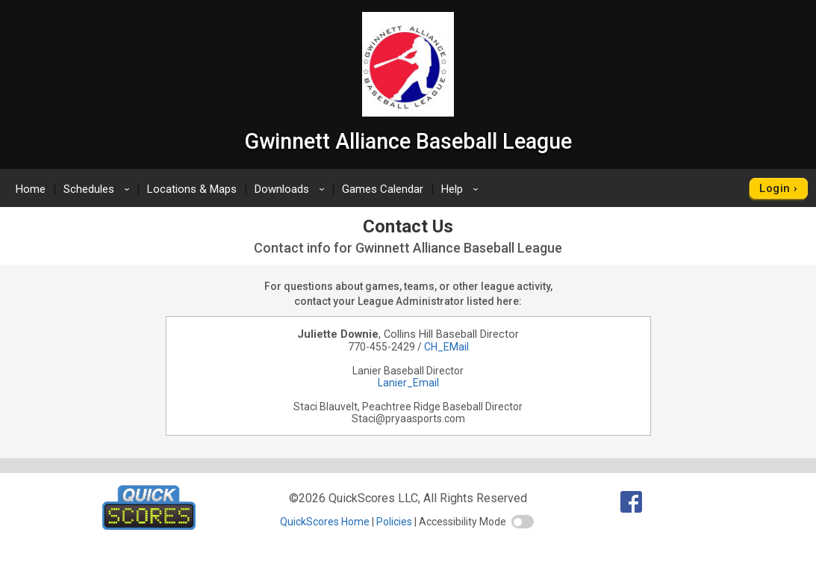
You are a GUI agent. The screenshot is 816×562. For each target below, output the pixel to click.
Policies (394, 522)
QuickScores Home (325, 522)
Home (31, 189)
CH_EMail (446, 347)
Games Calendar (382, 189)
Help (462, 189)
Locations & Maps (192, 189)
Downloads (292, 189)
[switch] (522, 521)
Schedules (98, 189)
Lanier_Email (408, 383)
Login (774, 188)
